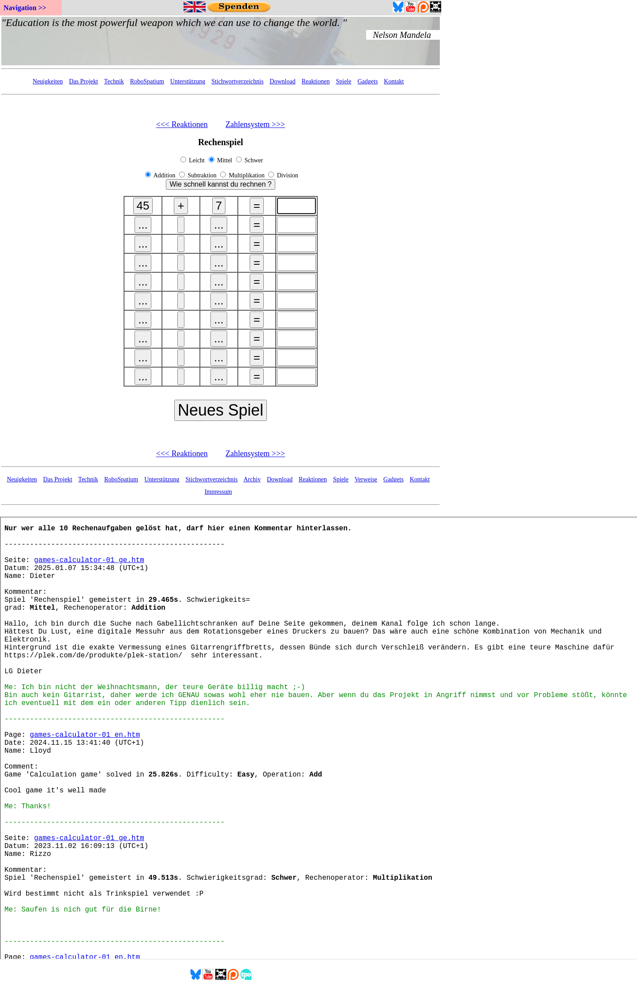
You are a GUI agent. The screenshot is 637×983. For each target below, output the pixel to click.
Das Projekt (83, 81)
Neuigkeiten (48, 81)
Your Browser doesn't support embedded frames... (220, 41)
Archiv (252, 479)
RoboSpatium (147, 81)
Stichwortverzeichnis (237, 81)
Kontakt (394, 81)
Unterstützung (187, 81)
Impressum (218, 491)
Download (282, 81)
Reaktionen (316, 81)
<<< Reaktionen (182, 124)
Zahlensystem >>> (255, 124)
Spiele (343, 81)
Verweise (366, 479)
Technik (114, 81)
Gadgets (367, 81)
